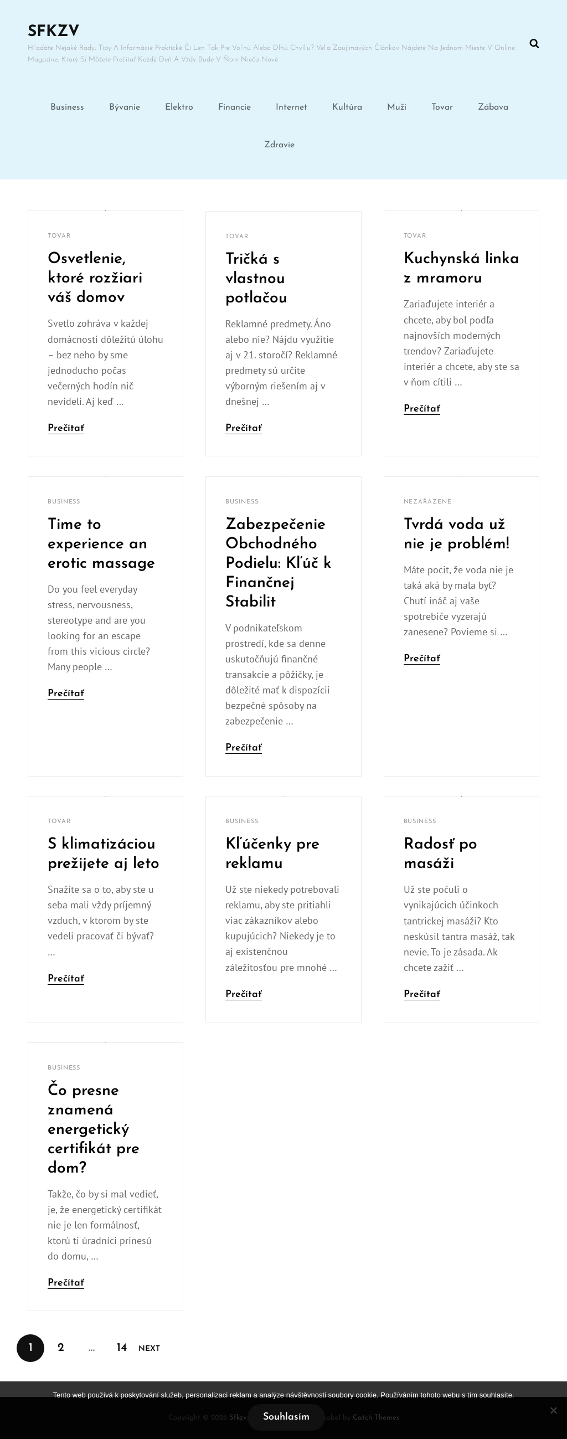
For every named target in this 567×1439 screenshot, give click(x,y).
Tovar (442, 107)
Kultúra (347, 107)
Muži (396, 107)
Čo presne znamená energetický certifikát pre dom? (94, 1129)
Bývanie (124, 107)
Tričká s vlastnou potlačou (256, 279)
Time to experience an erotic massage (101, 544)
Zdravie (279, 145)
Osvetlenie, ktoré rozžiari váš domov (95, 278)
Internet (291, 107)
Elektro (179, 107)
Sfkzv (54, 32)
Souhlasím (286, 1417)
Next (149, 1349)
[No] (553, 1410)
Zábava (493, 107)
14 (126, 1344)
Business (67, 107)
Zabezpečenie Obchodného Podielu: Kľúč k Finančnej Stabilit (278, 563)
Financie (234, 107)
